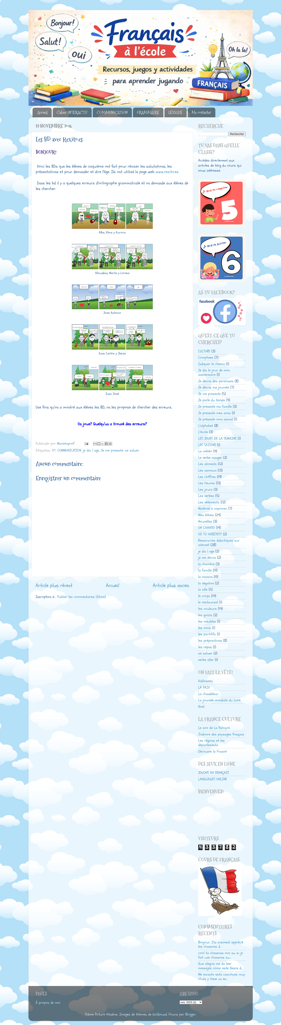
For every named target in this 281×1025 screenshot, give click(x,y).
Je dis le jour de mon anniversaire (214, 372)
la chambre (206, 564)
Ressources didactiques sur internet (219, 542)
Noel (201, 706)
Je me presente (112, 450)
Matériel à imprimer (212, 508)
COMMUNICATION (112, 112)
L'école (203, 432)
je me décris (207, 557)
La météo (205, 451)
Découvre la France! (212, 751)
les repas (205, 647)
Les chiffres (207, 476)
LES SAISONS (207, 444)
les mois (204, 627)
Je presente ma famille (215, 406)
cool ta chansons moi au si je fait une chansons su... (220, 955)
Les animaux (207, 470)
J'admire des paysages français (221, 734)
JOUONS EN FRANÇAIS (213, 772)
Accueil (42, 112)
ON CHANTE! (206, 527)
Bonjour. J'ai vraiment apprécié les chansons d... (220, 944)
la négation (206, 583)
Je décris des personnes (216, 381)
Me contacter (201, 112)
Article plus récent (54, 585)
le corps (204, 596)
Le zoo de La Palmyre (214, 727)
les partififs (207, 634)
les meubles (207, 621)
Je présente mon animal (215, 419)
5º (54, 450)
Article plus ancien (171, 585)
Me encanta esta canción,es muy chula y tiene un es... (221, 976)
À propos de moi (48, 1002)
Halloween (205, 681)
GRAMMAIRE (148, 112)
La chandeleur (208, 693)
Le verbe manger (210, 457)
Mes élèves (206, 515)
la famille (205, 570)
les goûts (205, 615)
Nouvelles (205, 521)
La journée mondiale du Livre (219, 700)
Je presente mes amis (214, 413)
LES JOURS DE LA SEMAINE (217, 438)
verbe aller (206, 659)
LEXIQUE (175, 112)
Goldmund (160, 1014)
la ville (202, 589)
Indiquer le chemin (211, 364)
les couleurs (207, 608)
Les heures (206, 483)
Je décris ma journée (213, 387)
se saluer (132, 450)
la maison (205, 576)
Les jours (205, 489)
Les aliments (207, 463)
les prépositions (210, 640)
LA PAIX (204, 687)
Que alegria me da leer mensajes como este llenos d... (220, 966)
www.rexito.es (167, 171)
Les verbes (206, 495)
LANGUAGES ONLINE (212, 779)
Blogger (190, 1014)
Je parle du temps (211, 400)
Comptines (205, 357)
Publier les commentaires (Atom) (81, 596)
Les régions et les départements (211, 743)
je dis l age (91, 450)
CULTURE (204, 351)
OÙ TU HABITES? (210, 534)
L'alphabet (205, 425)
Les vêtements (208, 502)
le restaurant (208, 602)
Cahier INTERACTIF (72, 112)
